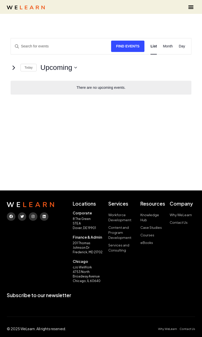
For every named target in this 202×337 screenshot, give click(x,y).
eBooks (146, 242)
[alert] (101, 88)
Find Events (128, 46)
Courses (147, 235)
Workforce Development (119, 217)
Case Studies (151, 227)
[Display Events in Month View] (168, 46)
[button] (191, 7)
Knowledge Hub (149, 217)
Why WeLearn (181, 215)
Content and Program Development (119, 232)
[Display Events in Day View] (182, 46)
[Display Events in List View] (153, 46)
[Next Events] (14, 68)
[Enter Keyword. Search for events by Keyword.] (61, 46)
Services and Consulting (118, 247)
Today (28, 67)
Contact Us (179, 222)
